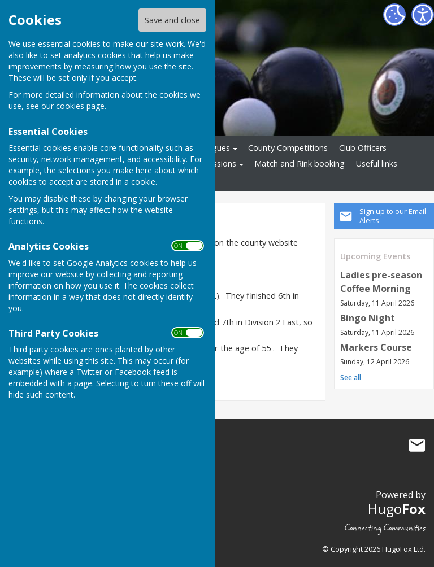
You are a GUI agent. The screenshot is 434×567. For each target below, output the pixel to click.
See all (350, 377)
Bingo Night (367, 318)
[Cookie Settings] (394, 14)
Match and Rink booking (299, 163)
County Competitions (288, 147)
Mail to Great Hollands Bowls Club (417, 445)
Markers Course (376, 347)
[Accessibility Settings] (422, 14)
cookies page (80, 106)
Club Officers (363, 147)
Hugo (397, 508)
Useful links (376, 163)
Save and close (172, 20)
